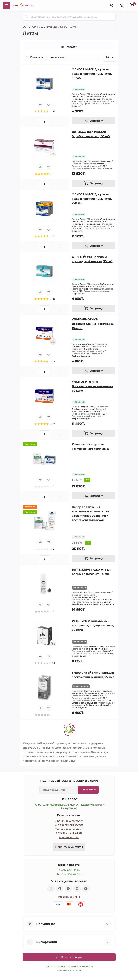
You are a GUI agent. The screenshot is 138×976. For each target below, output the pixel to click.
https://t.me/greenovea (68, 888)
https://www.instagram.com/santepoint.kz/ (51, 888)
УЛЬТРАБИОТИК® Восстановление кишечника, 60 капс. (92, 386)
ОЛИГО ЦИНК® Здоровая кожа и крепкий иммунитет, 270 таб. (92, 199)
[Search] (27, 17)
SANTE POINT (30, 26)
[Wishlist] (48, 104)
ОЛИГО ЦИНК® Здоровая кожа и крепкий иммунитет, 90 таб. (92, 74)
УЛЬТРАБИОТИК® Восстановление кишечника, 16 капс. (92, 324)
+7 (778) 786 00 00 (70, 824)
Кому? (63, 26)
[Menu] (6, 5)
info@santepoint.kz (69, 896)
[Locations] (111, 5)
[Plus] (59, 121)
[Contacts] (122, 5)
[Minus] (29, 121)
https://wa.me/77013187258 (77, 888)
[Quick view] (40, 104)
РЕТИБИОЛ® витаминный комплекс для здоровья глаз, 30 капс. (93, 625)
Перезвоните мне (69, 837)
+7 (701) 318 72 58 (70, 832)
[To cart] (93, 120)
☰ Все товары (49, 26)
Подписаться (88, 789)
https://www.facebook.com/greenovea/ (59, 888)
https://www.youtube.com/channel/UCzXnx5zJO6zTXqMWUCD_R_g (86, 888)
